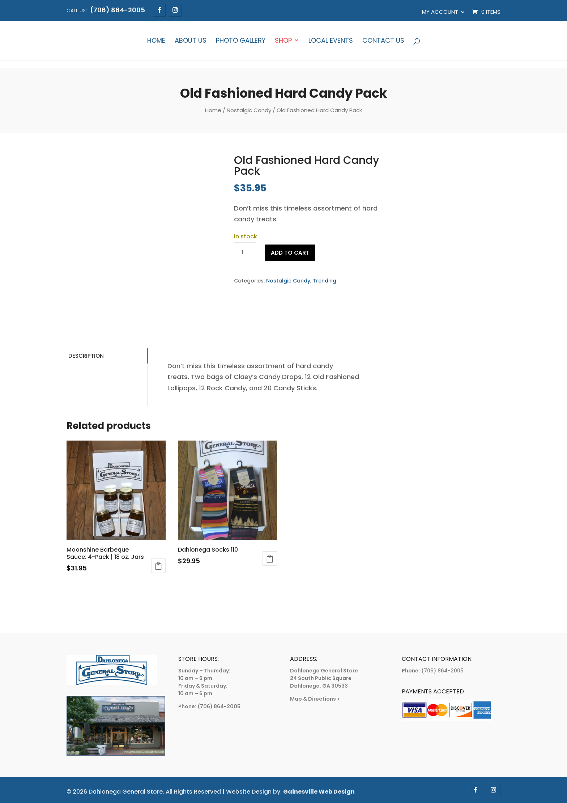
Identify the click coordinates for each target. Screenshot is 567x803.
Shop (283, 41)
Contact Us (383, 41)
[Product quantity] (245, 252)
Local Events (330, 41)
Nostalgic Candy (249, 110)
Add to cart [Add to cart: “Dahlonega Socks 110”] (270, 558)
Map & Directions (313, 698)
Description (86, 356)
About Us (190, 41)
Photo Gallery (240, 41)
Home (156, 41)
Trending (324, 280)
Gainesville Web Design (319, 791)
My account (440, 12)
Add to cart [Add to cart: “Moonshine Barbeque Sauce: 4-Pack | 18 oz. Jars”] (158, 565)
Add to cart (290, 252)
